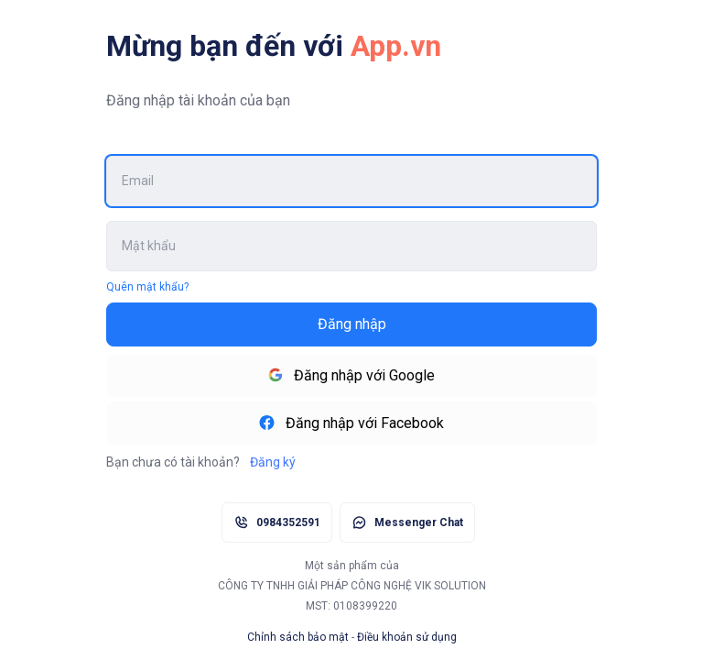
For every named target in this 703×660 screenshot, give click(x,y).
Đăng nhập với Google (351, 375)
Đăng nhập (352, 324)
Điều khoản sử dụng (407, 637)
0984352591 (288, 522)
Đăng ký (271, 462)
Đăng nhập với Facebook (351, 423)
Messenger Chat (418, 522)
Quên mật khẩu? (147, 286)
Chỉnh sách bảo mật (298, 637)
